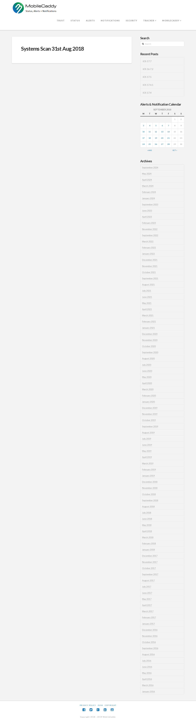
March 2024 (147, 186)
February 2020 (149, 395)
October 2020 (149, 346)
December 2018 (149, 481)
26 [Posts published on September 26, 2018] (156, 144)
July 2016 (146, 660)
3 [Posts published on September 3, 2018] (143, 125)
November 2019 (149, 414)
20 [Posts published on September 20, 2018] (162, 138)
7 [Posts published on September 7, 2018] (168, 125)
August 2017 (148, 580)
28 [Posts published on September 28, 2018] (168, 144)
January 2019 (148, 475)
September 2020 (150, 352)
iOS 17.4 (147, 92)
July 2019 (146, 438)
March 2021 (147, 315)
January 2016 (148, 691)
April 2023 (147, 216)
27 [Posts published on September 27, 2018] (162, 144)
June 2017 (147, 593)
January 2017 (148, 623)
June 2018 (147, 518)
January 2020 (148, 401)
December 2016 (149, 629)
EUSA (100, 705)
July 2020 (146, 364)
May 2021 (146, 303)
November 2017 (149, 562)
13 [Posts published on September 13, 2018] (162, 132)
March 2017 (147, 611)
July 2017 (146, 586)
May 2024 (146, 173)
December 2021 (149, 259)
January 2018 (148, 549)
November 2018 (149, 488)
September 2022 (150, 235)
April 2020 (147, 383)
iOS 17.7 (147, 61)
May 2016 (146, 673)
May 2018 (146, 525)
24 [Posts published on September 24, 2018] (143, 144)
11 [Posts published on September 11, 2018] (150, 132)
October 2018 (149, 494)
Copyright (110, 705)
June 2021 (147, 297)
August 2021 (148, 284)
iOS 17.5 (147, 76)
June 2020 (147, 371)
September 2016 (150, 648)
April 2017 (147, 605)
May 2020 (146, 377)
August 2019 (148, 432)
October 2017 (149, 568)
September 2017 (150, 574)
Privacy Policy (88, 705)
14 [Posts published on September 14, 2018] (168, 132)
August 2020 (148, 358)
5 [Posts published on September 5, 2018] (155, 125)
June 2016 (147, 666)
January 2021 (148, 327)
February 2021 (149, 321)
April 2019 (147, 457)
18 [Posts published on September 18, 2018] (150, 138)
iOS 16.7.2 (148, 69)
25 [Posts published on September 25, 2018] (150, 144)
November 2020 (149, 340)
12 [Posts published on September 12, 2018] (156, 132)
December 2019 (149, 408)
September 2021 (150, 278)
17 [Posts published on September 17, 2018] (143, 138)
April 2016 (147, 679)
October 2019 (149, 420)
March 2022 (147, 241)
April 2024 (147, 179)
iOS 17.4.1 (148, 84)
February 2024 (149, 192)
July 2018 (146, 512)
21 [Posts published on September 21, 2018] (168, 138)
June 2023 (147, 210)
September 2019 (150, 426)
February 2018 (149, 543)
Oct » (175, 150)
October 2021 (149, 272)
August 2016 (148, 654)
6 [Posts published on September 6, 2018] (162, 125)
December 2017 (149, 555)
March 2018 (147, 537)
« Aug (149, 150)
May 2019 (146, 451)
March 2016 (147, 685)
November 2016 (149, 636)
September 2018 (150, 500)
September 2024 (150, 167)
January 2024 (148, 198)
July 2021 (146, 290)
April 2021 (147, 309)
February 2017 (149, 617)
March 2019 (147, 463)
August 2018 (148, 506)
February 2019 (149, 469)
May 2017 (146, 599)
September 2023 (150, 204)
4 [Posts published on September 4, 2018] (149, 125)
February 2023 (149, 223)
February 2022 (149, 247)
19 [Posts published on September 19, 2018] (156, 138)
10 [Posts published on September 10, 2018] (143, 132)
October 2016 (149, 642)
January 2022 (148, 253)
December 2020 (149, 334)
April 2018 (147, 531)
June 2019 (147, 444)
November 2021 (149, 266)
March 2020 (147, 389)
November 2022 (149, 229)
